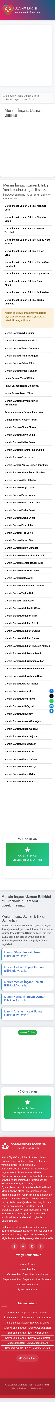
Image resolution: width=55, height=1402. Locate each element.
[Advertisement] (27, 55)
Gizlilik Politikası (20, 1388)
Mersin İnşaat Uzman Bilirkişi (21, 99)
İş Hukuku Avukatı (27, 1289)
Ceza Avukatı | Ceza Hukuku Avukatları (27, 1274)
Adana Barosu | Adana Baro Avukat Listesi (27, 1322)
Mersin (25, 208)
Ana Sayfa (8, 96)
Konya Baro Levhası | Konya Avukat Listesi (27, 1338)
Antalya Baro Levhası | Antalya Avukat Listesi (27, 1328)
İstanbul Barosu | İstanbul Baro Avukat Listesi (27, 1317)
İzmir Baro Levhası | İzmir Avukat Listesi (27, 1333)
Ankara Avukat (27, 1264)
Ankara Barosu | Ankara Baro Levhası (27, 1312)
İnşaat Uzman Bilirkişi (28, 96)
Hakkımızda (37, 1388)
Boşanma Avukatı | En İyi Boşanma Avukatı (27, 1348)
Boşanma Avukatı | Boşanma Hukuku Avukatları (27, 1279)
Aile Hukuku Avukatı (27, 1284)
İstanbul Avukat (27, 1269)
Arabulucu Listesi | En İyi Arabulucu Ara (27, 1343)
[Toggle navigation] (50, 10)
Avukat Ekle (27, 1358)
